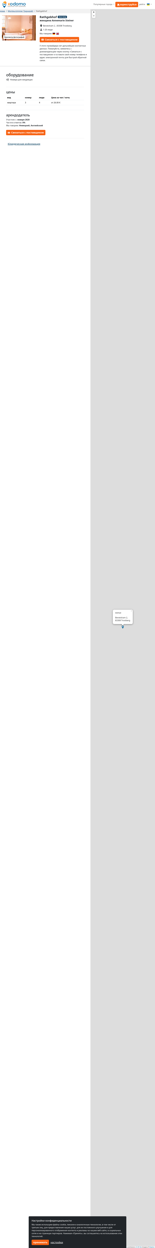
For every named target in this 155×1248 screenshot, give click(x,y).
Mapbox (151, 1247)
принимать (40, 1242)
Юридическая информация (24, 143)
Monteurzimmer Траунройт (20, 11)
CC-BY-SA (138, 1247)
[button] (123, 627)
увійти (142, 4)
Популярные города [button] (103, 4)
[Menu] (149, 4)
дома (2, 11)
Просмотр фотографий (14, 37)
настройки (57, 1242)
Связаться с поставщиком (59, 39)
